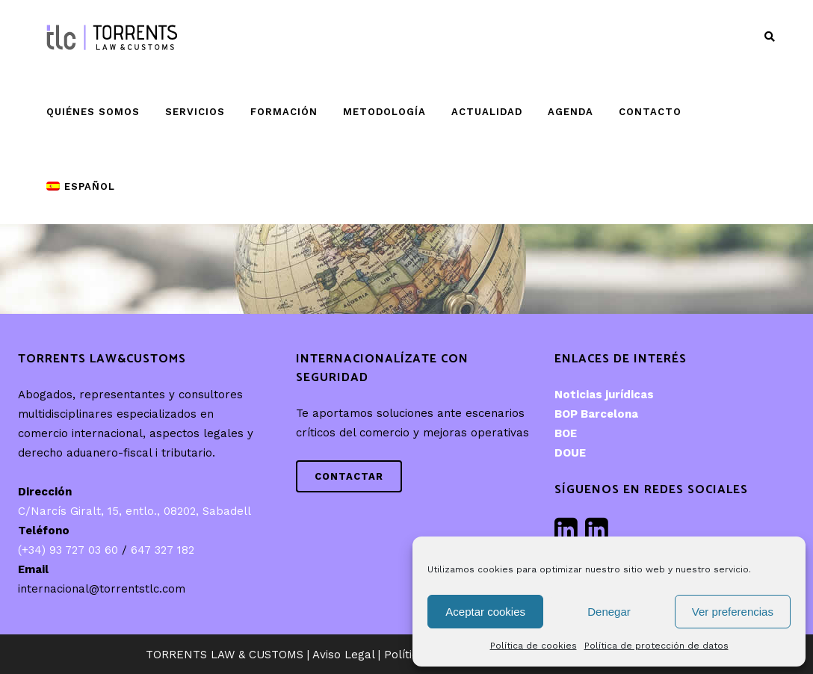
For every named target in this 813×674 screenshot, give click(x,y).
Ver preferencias (732, 611)
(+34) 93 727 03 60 (68, 550)
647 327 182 (162, 550)
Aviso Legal (343, 654)
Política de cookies (533, 645)
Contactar (349, 476)
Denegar (609, 611)
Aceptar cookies (485, 611)
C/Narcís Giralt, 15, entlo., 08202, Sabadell (134, 511)
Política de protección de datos (656, 645)
